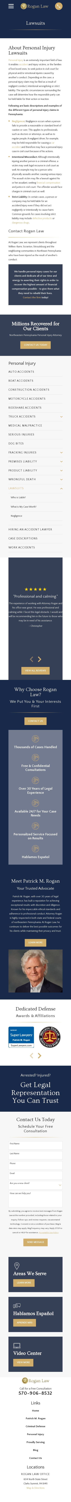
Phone (13, 1163)
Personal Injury (35, 1434)
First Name (15, 1143)
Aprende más (24, 1322)
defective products (42, 218)
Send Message (35, 1242)
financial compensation (48, 183)
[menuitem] (35, 371)
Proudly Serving (35, 1442)
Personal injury (15, 60)
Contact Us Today (35, 345)
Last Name (14, 1153)
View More (23, 1362)
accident (23, 64)
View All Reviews (35, 670)
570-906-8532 (35, 1393)
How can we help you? (20, 1193)
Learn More (35, 942)
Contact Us (35, 721)
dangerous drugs (20, 222)
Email (12, 1173)
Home (35, 1410)
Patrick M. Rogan (35, 1418)
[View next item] (39, 659)
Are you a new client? (20, 1183)
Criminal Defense (35, 1426)
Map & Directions (36, 1488)
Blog (35, 1450)
